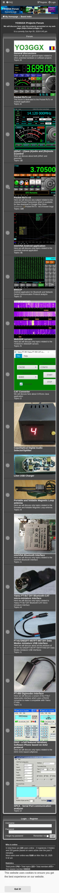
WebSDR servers (23, 339)
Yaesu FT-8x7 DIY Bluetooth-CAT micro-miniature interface (31, 597)
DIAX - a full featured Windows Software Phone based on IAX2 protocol (31, 745)
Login (24, 818)
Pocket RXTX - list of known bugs (38, 206)
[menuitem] (9, 2)
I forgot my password (14, 836)
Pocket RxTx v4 (22, 97)
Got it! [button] (17, 889)
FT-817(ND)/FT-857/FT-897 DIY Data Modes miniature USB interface (33, 641)
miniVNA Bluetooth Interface (29, 555)
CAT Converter (22, 391)
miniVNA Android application (29, 246)
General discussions (25, 53)
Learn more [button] (11, 881)
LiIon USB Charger (24, 475)
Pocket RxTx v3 (22, 197)
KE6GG (27, 869)
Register (34, 818)
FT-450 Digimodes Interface (29, 693)
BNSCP (18, 289)
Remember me (41, 836)
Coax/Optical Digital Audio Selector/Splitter (28, 449)
